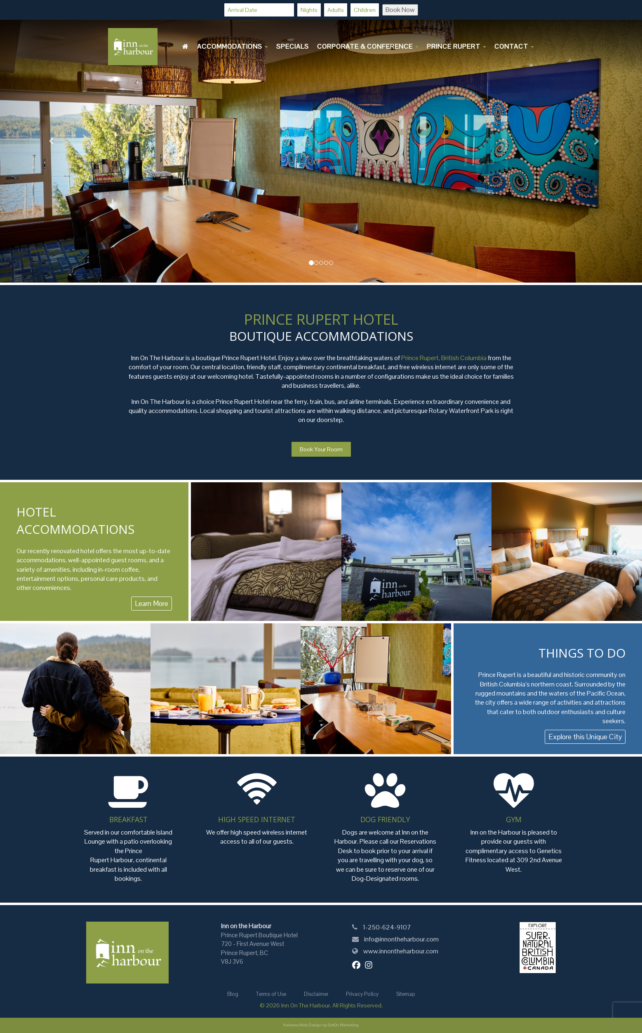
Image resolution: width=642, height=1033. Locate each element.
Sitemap (405, 994)
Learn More (151, 603)
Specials (292, 46)
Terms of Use (271, 994)
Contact (514, 46)
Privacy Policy (362, 994)
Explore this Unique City (585, 736)
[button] (48, 141)
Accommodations (232, 46)
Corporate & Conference (368, 46)
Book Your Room (321, 449)
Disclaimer (316, 994)
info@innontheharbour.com (401, 939)
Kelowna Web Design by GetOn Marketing (321, 1025)
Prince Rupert (456, 46)
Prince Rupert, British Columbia (443, 358)
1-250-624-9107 (386, 927)
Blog (232, 994)
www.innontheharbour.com (400, 951)
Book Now (400, 9)
